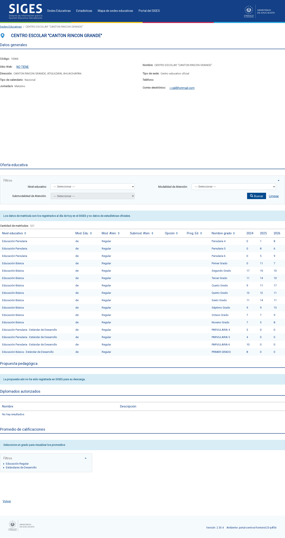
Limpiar (274, 196)
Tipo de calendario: (11, 79)
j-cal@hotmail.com (182, 88)
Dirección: (6, 73)
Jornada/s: (6, 86)
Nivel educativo (37, 186)
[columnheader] (36, 233)
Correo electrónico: (154, 87)
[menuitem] (57, 10)
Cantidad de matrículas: (14, 225)
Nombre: (148, 65)
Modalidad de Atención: (172, 186)
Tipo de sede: (151, 73)
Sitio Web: (6, 66)
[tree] (46, 465)
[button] (256, 196)
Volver (7, 501)
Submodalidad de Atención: (29, 196)
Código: (5, 58)
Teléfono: (148, 79)
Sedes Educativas (11, 26)
